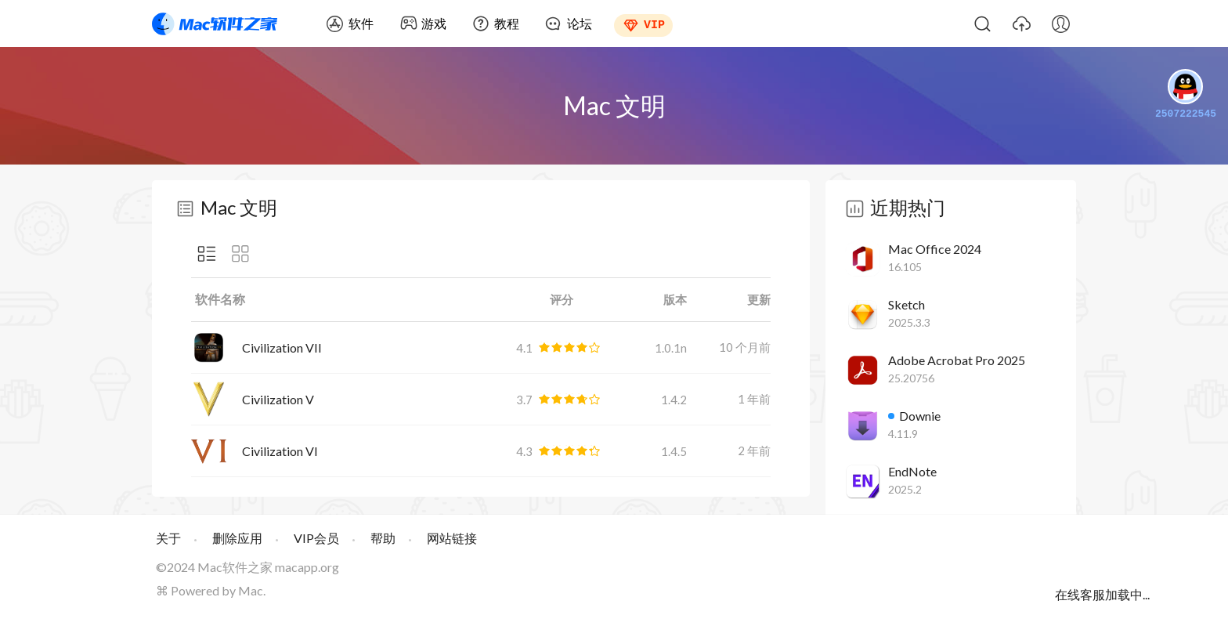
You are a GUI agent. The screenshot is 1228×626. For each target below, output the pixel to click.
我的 (1060, 23)
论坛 (579, 23)
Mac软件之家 (214, 23)
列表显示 (207, 254)
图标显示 (240, 254)
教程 (506, 23)
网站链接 (452, 537)
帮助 (382, 537)
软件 (361, 23)
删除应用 (237, 537)
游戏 (433, 23)
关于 (168, 537)
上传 (1021, 23)
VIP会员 (316, 537)
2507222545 (1185, 95)
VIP (654, 23)
